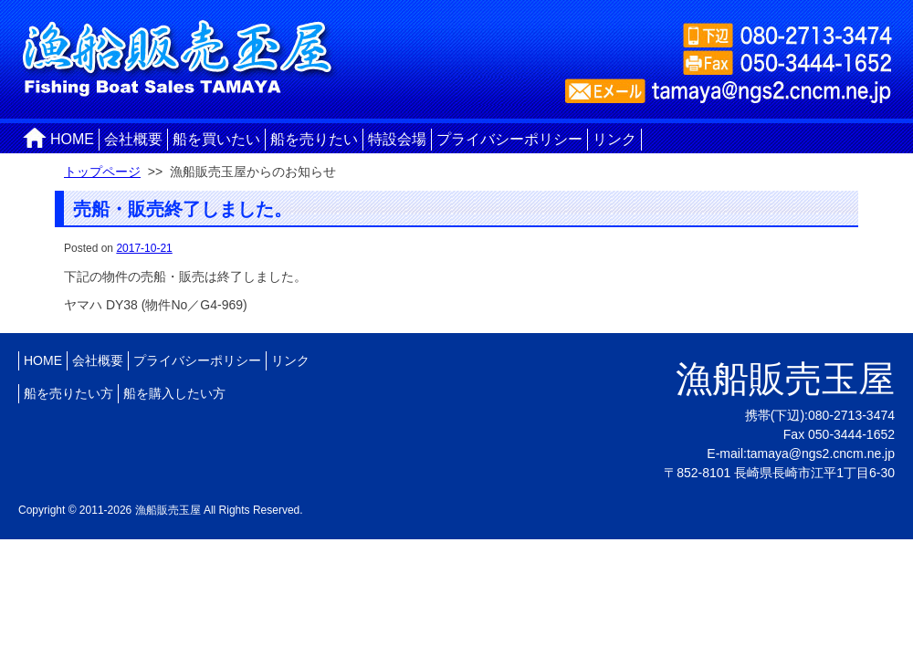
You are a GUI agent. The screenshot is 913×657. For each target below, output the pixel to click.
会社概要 (133, 139)
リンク (614, 139)
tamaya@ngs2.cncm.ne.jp (821, 453)
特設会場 (397, 139)
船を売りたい (314, 139)
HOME (72, 139)
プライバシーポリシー (509, 139)
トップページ (102, 171)
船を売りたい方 (68, 393)
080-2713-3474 (851, 415)
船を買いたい (216, 139)
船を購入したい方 (174, 393)
